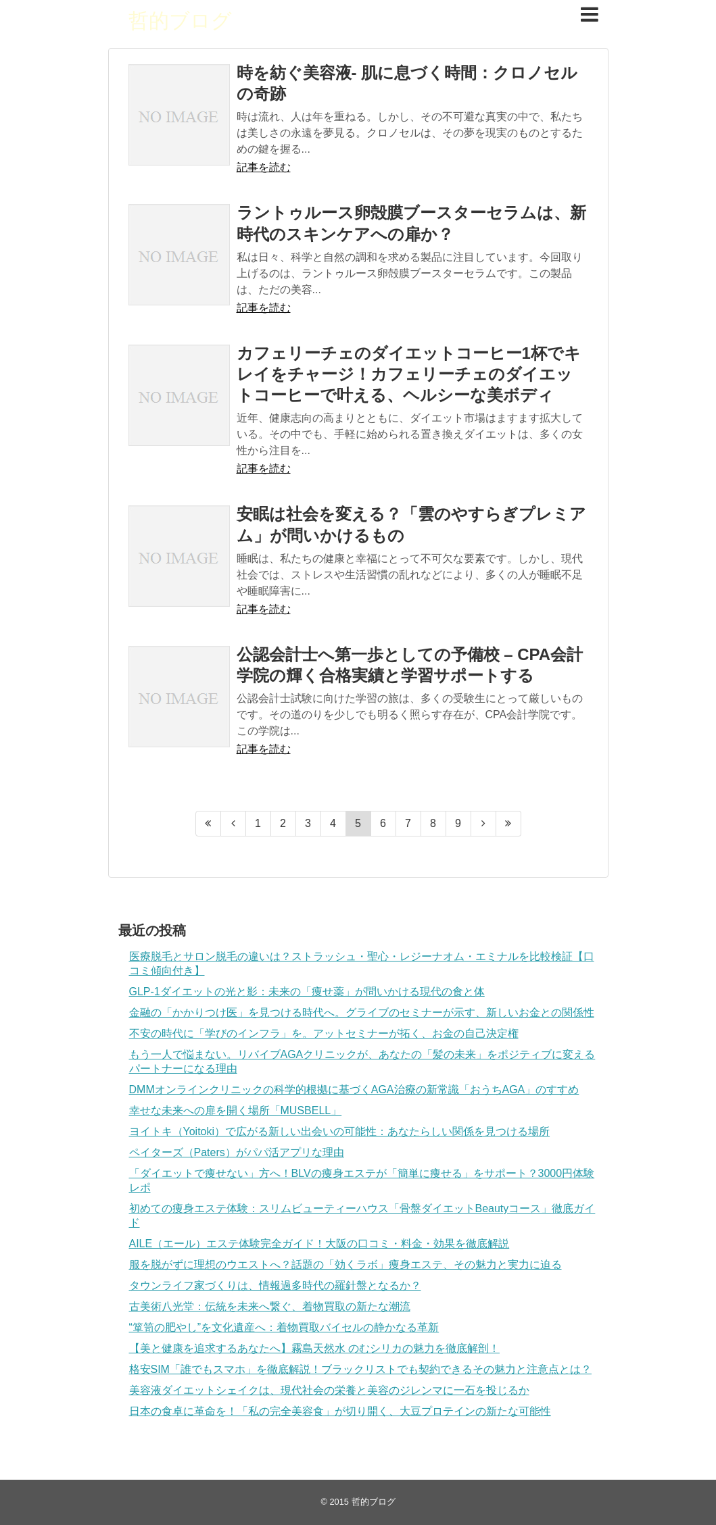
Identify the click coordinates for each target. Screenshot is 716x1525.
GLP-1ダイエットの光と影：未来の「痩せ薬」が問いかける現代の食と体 (307, 991)
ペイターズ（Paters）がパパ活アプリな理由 (236, 1152)
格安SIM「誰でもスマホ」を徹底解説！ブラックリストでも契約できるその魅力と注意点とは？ (360, 1369)
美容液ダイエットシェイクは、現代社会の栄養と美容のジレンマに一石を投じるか (329, 1390)
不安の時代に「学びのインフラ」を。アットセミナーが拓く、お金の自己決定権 (324, 1033)
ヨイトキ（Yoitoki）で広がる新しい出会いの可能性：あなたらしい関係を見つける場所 (339, 1131)
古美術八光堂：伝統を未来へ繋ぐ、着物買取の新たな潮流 (269, 1306)
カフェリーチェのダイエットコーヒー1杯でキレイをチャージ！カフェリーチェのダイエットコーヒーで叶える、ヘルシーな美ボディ (409, 374)
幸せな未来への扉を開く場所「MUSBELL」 (235, 1110)
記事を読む (264, 167)
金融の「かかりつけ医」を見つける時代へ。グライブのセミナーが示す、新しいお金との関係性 (361, 1012)
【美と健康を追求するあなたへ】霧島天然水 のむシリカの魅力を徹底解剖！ (314, 1348)
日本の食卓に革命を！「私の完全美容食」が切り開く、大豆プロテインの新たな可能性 (340, 1411)
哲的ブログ (180, 20)
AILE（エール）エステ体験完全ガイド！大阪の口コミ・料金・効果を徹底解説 (319, 1243)
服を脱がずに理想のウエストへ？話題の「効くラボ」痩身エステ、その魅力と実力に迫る (345, 1264)
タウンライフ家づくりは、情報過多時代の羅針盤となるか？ (275, 1285)
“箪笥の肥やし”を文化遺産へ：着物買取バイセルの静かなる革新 (284, 1327)
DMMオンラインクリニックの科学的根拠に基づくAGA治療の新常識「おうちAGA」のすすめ (354, 1089)
